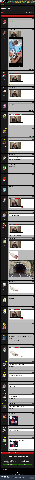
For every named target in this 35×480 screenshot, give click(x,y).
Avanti (9, 452)
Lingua (13, 474)
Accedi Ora (24, 464)
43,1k (5, 331)
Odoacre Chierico (4, 403)
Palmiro (4, 154)
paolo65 (4, 223)
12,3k (5, 94)
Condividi (26, 12)
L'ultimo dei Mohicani (5, 324)
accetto (32, 477)
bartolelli (4, 238)
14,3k (5, 390)
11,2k (5, 79)
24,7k (5, 219)
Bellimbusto (4, 335)
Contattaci (19, 474)
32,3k (5, 379)
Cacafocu (4, 139)
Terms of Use (11, 477)
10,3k (5, 342)
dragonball (4, 427)
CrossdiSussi (4, 128)
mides (5, 281)
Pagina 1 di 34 (14, 452)
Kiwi (4, 383)
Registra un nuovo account (10, 464)
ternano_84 (4, 297)
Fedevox (4, 87)
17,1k (5, 146)
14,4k (5, 434)
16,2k (5, 135)
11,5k (5, 230)
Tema (16, 474)
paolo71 (4, 72)
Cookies (22, 474)
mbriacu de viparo (17, 73)
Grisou (4, 113)
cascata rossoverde (4, 175)
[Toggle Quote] (9, 73)
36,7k (5, 245)
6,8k (4, 410)
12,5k (5, 161)
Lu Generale (4, 212)
